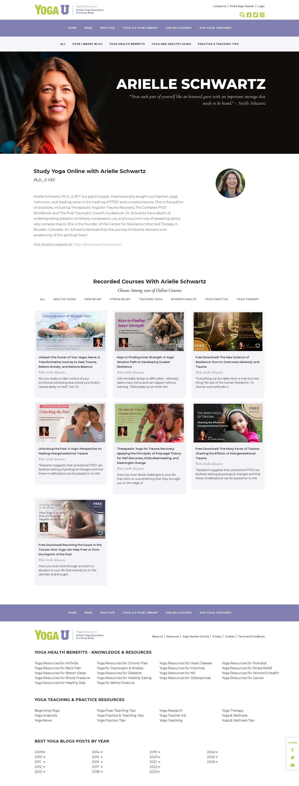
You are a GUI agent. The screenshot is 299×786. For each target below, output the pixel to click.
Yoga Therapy (232, 710)
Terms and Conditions (251, 636)
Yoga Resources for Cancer (243, 678)
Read (88, 27)
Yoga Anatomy (46, 715)
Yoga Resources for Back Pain (58, 668)
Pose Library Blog (88, 43)
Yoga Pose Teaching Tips (116, 710)
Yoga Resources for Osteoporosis (185, 678)
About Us (157, 636)
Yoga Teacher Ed (172, 715)
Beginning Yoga (47, 710)
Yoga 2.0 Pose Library (140, 27)
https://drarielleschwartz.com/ (97, 244)
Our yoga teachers (215, 27)
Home (72, 27)
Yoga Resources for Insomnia (182, 668)
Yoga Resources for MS (177, 673)
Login (261, 6)
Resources (172, 636)
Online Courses (179, 27)
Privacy (217, 636)
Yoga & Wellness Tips (238, 720)
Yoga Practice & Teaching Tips (120, 715)
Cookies (230, 636)
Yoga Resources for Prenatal (244, 663)
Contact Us (219, 6)
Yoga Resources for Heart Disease (185, 663)
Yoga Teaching (170, 720)
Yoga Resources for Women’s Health (250, 673)
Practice (107, 27)
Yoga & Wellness (234, 715)
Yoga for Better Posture (116, 683)
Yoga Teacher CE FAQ (196, 636)
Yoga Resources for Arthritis (56, 663)
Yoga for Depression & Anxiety (120, 668)
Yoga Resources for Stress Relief (247, 668)
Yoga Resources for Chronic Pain (122, 663)
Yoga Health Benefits (127, 43)
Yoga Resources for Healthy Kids (60, 683)
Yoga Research (171, 710)
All (63, 43)
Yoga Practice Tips (111, 720)
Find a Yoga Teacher (242, 6)
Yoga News (43, 720)
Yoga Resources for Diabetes (119, 673)
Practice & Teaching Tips (218, 43)
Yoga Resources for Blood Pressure (62, 678)
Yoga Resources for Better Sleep (60, 673)
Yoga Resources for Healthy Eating (124, 678)
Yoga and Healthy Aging (171, 43)
